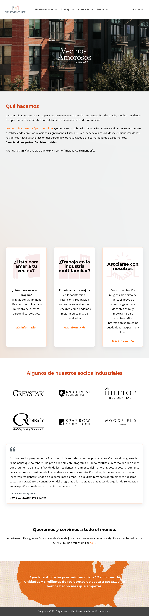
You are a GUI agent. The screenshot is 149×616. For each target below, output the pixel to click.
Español (137, 9)
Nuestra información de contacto (93, 611)
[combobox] (137, 9)
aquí (92, 543)
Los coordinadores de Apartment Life (29, 128)
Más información (26, 327)
